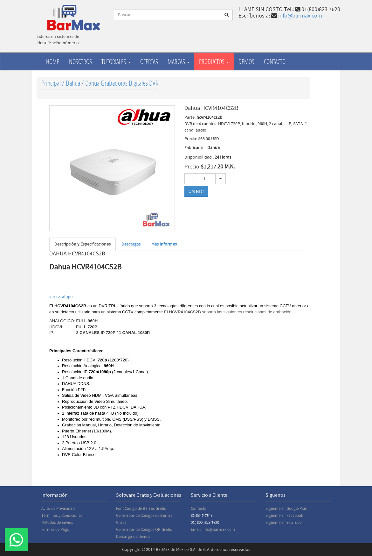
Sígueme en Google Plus (286, 508)
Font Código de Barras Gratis (141, 508)
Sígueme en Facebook (284, 515)
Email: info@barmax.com (213, 529)
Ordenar (196, 191)
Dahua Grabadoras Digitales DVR (121, 83)
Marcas (178, 61)
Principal (51, 83)
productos (214, 61)
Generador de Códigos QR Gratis (144, 529)
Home (52, 61)
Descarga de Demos (133, 536)
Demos (246, 61)
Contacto (275, 61)
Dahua (73, 83)
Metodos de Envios (57, 522)
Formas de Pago (55, 529)
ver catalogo (61, 297)
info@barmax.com (300, 15)
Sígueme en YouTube (283, 522)
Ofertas (149, 61)
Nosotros (80, 61)
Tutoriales (116, 61)
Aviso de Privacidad (58, 508)
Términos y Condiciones (61, 515)
